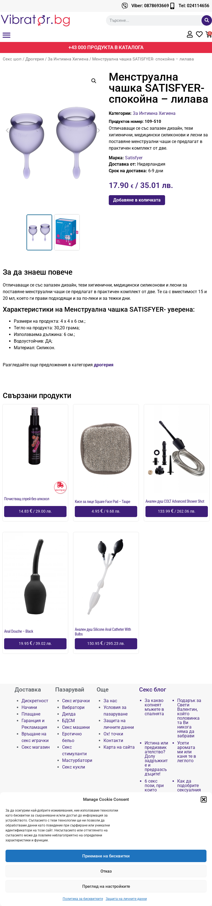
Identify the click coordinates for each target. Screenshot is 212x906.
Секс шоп (12, 59)
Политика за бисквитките (83, 899)
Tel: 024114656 (194, 5)
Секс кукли (73, 767)
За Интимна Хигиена (68, 59)
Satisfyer (133, 157)
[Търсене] (207, 20)
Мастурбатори (77, 760)
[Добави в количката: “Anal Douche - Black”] (35, 643)
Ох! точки (113, 734)
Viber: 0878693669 (150, 5)
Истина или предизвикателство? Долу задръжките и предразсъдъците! (156, 758)
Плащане (31, 714)
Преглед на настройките (106, 886)
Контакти (113, 740)
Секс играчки (76, 700)
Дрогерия (34, 59)
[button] (203, 799)
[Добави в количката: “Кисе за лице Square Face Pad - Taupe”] (106, 511)
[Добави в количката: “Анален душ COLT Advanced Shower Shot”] (176, 511)
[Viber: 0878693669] (125, 6)
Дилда (69, 714)
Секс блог (152, 689)
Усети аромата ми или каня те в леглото (186, 752)
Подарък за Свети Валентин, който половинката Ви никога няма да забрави (189, 718)
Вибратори (73, 707)
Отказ (106, 871)
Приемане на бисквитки (106, 856)
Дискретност (35, 700)
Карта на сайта (119, 747)
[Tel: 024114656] (172, 6)
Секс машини (76, 727)
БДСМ (68, 720)
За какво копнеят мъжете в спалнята (154, 707)
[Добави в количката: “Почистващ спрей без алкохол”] (35, 511)
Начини (29, 707)
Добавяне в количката (137, 200)
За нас (110, 700)
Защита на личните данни (126, 899)
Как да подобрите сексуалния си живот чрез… (189, 790)
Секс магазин (36, 747)
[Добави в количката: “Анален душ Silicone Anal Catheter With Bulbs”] (106, 643)
